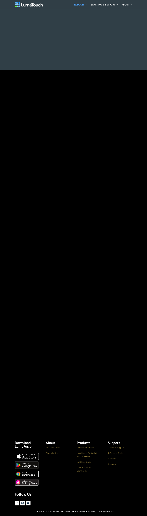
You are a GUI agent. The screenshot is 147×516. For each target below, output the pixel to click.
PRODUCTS (79, 4)
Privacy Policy (52, 453)
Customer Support (116, 447)
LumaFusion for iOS (85, 447)
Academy (112, 464)
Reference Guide (115, 453)
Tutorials (112, 458)
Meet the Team (53, 447)
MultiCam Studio (84, 462)
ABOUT (125, 4)
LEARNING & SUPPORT (103, 4)
